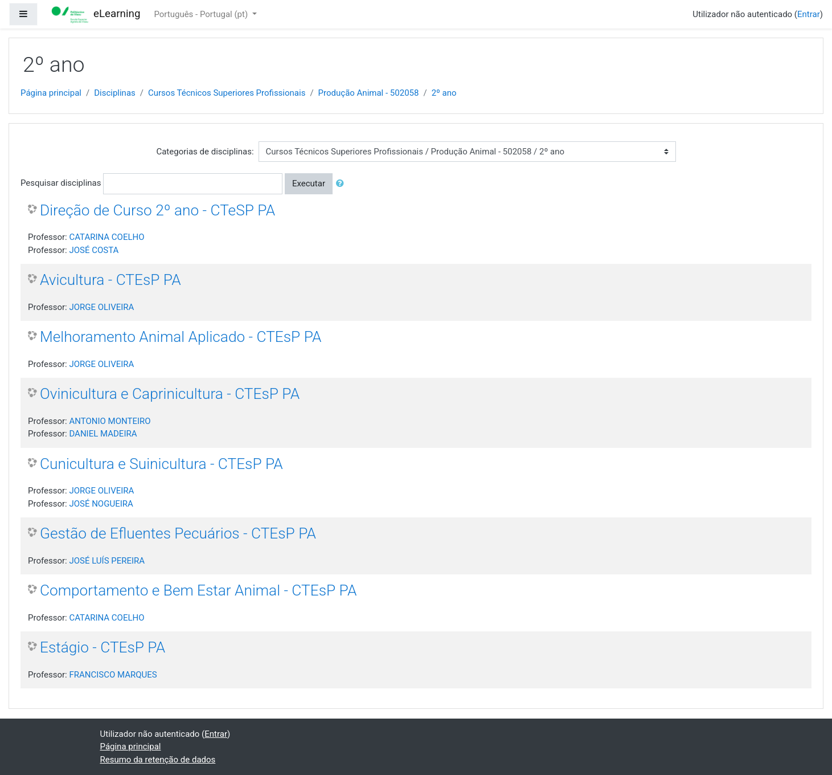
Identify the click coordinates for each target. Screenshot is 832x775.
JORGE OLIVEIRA (101, 307)
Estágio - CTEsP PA (102, 647)
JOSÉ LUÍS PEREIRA (107, 561)
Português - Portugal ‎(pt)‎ (201, 14)
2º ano (444, 93)
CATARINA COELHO (106, 237)
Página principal (51, 93)
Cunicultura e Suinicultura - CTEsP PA (161, 463)
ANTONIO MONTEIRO (109, 421)
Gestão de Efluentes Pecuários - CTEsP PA (178, 533)
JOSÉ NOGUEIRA (101, 504)
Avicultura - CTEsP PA (110, 279)
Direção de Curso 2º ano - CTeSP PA (157, 210)
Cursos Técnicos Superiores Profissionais (226, 93)
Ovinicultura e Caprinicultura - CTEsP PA (170, 393)
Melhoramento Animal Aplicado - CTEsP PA (180, 336)
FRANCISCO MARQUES (113, 675)
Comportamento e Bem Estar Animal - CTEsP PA (198, 590)
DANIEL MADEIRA (103, 434)
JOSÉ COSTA (93, 250)
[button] (342, 184)
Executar (308, 183)
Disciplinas (115, 93)
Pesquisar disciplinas (61, 183)
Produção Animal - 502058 (368, 93)
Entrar (808, 14)
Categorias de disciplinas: (204, 151)
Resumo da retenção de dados (158, 759)
